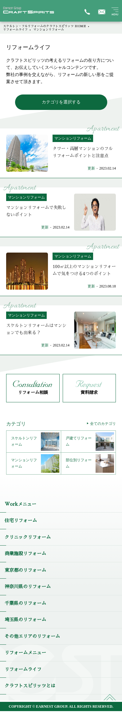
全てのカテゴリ (103, 423)
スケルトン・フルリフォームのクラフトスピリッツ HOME (44, 26)
